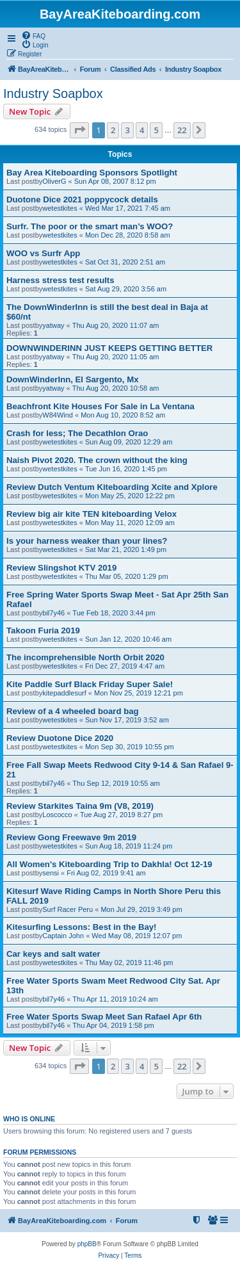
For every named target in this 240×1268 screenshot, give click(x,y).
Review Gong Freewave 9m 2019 (71, 837)
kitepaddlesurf (64, 693)
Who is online (29, 1119)
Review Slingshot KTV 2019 (61, 568)
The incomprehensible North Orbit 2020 (85, 657)
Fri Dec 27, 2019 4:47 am (124, 666)
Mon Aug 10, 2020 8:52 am (123, 415)
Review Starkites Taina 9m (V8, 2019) (80, 806)
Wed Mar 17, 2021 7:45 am (127, 208)
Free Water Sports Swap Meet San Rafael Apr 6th (104, 1016)
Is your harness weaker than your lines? (86, 541)
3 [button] (127, 130)
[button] (79, 130)
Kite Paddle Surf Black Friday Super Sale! (89, 684)
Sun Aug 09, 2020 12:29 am (128, 442)
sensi (50, 873)
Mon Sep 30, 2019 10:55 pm (129, 747)
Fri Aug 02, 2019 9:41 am (106, 873)
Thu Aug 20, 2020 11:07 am (115, 325)
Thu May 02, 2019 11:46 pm (129, 962)
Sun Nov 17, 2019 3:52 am (127, 720)
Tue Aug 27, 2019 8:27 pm (121, 814)
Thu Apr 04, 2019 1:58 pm (113, 1025)
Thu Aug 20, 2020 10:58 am (115, 388)
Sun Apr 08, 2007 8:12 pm (115, 181)
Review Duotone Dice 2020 (59, 738)
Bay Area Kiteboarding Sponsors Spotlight (91, 172)
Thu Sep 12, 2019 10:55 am (115, 783)
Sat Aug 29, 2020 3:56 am (125, 289)
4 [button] (142, 130)
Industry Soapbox (53, 93)
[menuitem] (33, 35)
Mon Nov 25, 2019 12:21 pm (138, 693)
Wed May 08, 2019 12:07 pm (137, 935)
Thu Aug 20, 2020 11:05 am (115, 357)
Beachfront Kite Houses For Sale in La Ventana (100, 406)
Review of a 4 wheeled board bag (72, 711)
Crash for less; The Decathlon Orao (77, 433)
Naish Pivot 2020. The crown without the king (97, 460)
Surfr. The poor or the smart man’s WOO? (89, 226)
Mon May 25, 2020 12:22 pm (130, 496)
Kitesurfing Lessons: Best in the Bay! (81, 927)
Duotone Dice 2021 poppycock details (82, 199)
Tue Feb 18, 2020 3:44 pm (113, 613)
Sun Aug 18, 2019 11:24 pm (128, 846)
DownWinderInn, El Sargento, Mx (72, 379)
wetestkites (59, 208)
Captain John (63, 935)
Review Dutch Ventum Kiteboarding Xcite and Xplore (112, 487)
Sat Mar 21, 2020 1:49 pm (125, 549)
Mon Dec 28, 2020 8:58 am (127, 235)
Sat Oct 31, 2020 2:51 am (125, 262)
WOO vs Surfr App (43, 253)
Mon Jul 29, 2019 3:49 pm (141, 909)
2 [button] (113, 130)
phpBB (87, 1244)
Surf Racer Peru (67, 909)
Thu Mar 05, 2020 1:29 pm (126, 576)
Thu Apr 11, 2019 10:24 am (114, 999)
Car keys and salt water (53, 954)
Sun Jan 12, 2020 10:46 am (128, 639)
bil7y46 (53, 613)
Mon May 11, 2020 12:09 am (130, 522)
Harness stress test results (60, 280)
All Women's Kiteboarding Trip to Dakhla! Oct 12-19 (109, 864)
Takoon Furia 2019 (43, 630)
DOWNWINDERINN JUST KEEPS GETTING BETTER (109, 348)
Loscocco (57, 814)
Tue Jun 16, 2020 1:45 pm (126, 469)
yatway (53, 325)
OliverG (54, 181)
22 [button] (182, 130)
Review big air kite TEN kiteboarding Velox (91, 514)
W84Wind (57, 415)
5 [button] (156, 130)
